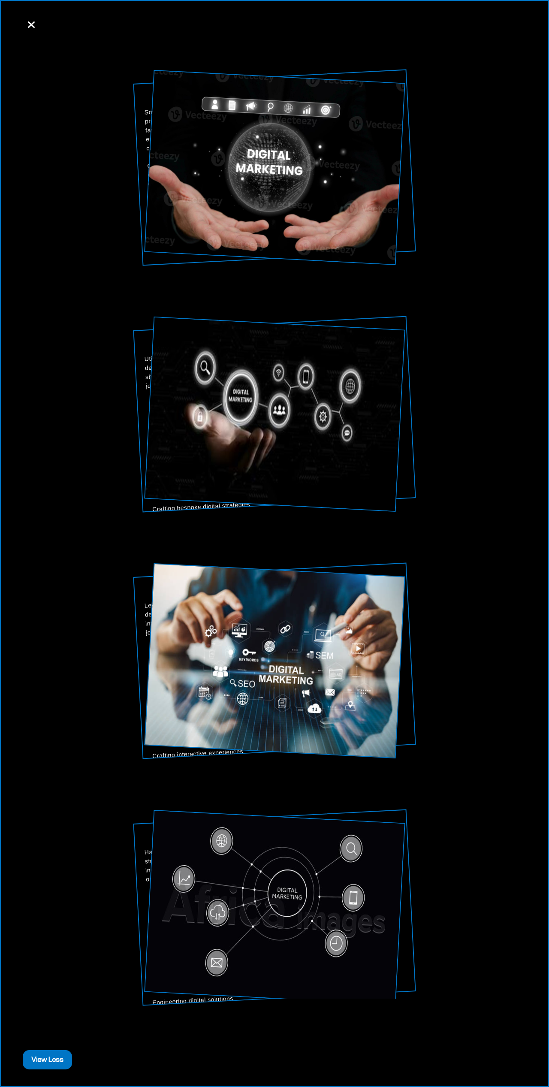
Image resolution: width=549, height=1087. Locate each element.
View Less (47, 1059)
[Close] (31, 25)
